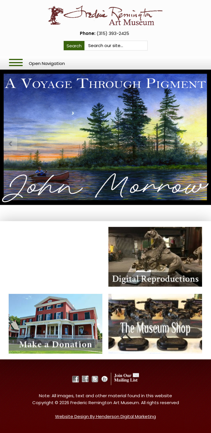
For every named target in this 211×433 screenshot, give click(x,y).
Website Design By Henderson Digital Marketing (105, 416)
